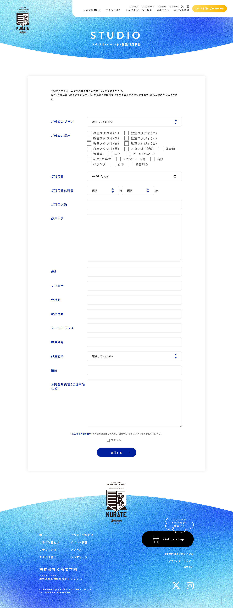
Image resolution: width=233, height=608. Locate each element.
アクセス (134, 6)
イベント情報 (181, 10)
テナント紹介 (113, 10)
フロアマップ (148, 6)
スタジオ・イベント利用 (139, 10)
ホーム (43, 535)
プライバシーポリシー (181, 560)
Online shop (173, 539)
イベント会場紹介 (82, 535)
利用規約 (162, 6)
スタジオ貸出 (47, 557)
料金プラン (163, 10)
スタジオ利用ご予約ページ (210, 8)
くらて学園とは (92, 10)
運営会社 (189, 567)
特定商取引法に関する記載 (179, 554)
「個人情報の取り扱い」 (82, 433)
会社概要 (173, 6)
